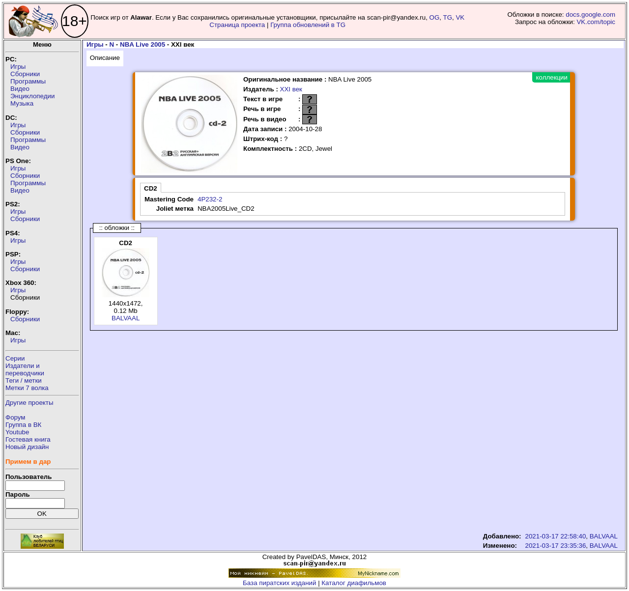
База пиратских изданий (279, 583)
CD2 (150, 188)
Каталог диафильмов (353, 583)
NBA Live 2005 (142, 44)
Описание (105, 57)
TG (448, 17)
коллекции (552, 77)
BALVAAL (126, 318)
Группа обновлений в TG (307, 24)
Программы (28, 81)
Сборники (25, 74)
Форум (15, 417)
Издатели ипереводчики (24, 369)
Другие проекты (29, 402)
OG (434, 17)
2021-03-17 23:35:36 (555, 545)
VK (460, 17)
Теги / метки (23, 380)
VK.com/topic (595, 22)
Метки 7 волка (27, 388)
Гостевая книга (28, 439)
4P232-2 (210, 199)
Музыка (21, 103)
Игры (18, 66)
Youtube (17, 432)
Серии (15, 358)
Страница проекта (237, 24)
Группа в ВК (23, 424)
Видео (19, 88)
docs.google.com (590, 14)
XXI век (291, 89)
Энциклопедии (32, 96)
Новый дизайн (27, 446)
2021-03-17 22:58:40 (555, 536)
